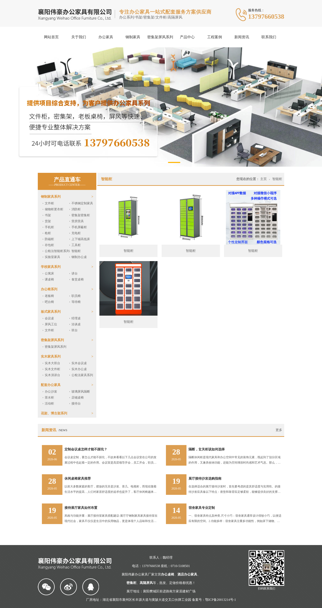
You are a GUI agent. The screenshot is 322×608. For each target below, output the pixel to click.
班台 (74, 330)
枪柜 (48, 233)
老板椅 (49, 296)
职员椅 (76, 296)
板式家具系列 (51, 311)
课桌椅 (49, 279)
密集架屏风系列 (160, 37)
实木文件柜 (52, 369)
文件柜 (49, 203)
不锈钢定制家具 (82, 203)
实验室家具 (52, 257)
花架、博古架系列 (54, 413)
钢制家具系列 (51, 196)
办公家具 (105, 37)
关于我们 (78, 37)
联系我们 (268, 37)
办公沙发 (51, 391)
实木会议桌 (79, 363)
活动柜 (49, 403)
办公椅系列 (49, 289)
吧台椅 (49, 301)
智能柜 (76, 251)
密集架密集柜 (80, 215)
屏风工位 (51, 324)
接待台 (76, 403)
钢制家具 (132, 37)
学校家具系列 (51, 267)
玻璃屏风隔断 (80, 391)
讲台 (74, 273)
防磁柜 (49, 239)
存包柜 (49, 245)
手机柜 (49, 227)
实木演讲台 (52, 375)
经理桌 (76, 318)
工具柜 (76, 245)
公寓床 (49, 273)
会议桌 (49, 318)
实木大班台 (52, 363)
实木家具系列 (51, 356)
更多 (279, 430)
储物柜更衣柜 (54, 209)
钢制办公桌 (79, 257)
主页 (264, 179)
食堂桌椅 (77, 279)
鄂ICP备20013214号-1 (220, 599)
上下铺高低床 (80, 239)
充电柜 (76, 233)
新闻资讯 (241, 37)
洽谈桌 (76, 324)
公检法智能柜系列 (57, 251)
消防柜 (76, 209)
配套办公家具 (51, 385)
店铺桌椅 (77, 397)
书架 (48, 215)
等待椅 (76, 301)
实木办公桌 (79, 369)
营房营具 (77, 221)
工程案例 (214, 37)
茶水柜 (49, 397)
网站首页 (51, 37)
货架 (48, 221)
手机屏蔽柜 (79, 227)
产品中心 (187, 37)
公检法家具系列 (82, 375)
